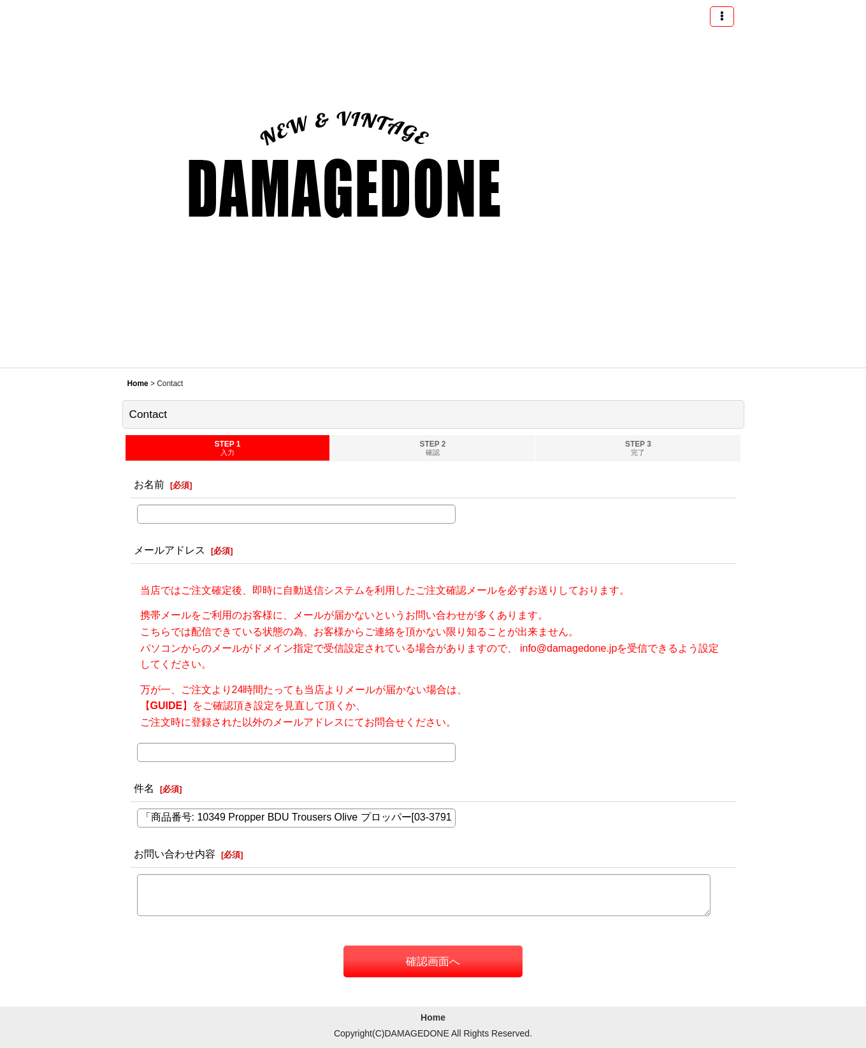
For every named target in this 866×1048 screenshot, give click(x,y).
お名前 (149, 484)
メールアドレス (169, 550)
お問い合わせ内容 (174, 853)
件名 (144, 788)
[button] (722, 16)
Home (433, 1017)
